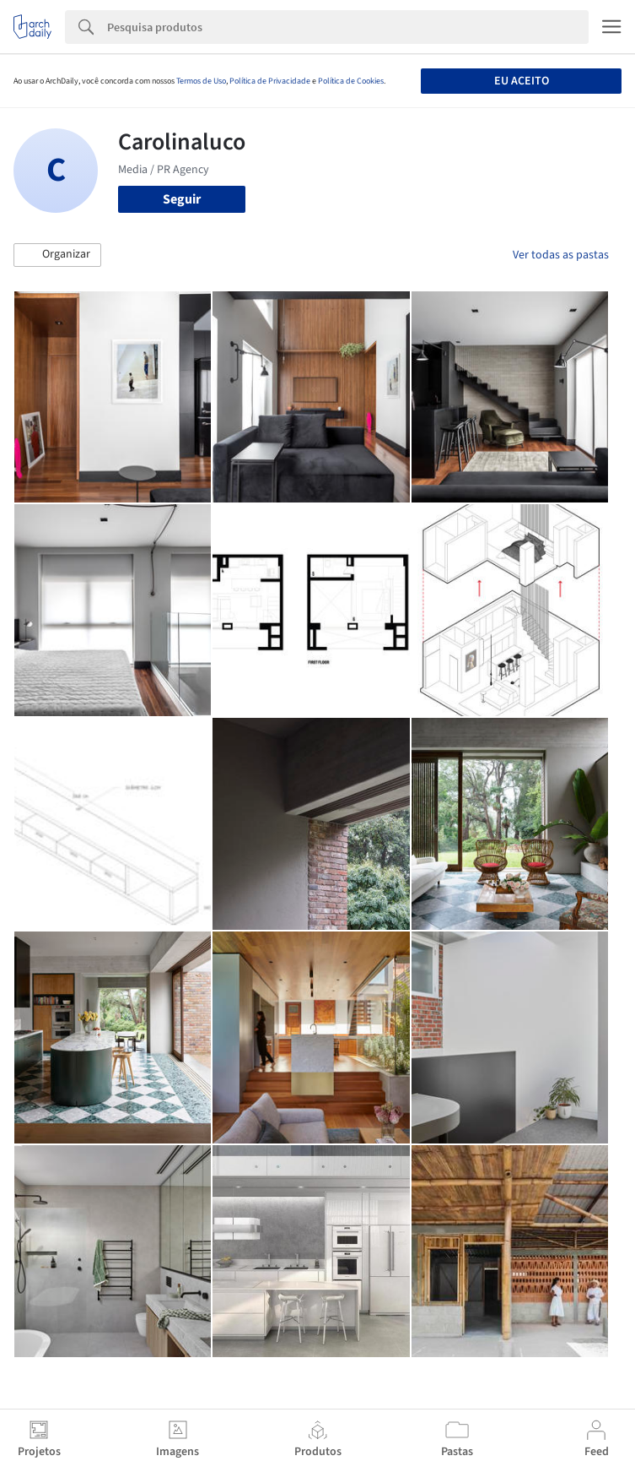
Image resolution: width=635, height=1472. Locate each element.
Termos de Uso (201, 81)
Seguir (182, 199)
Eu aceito (521, 81)
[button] (57, 255)
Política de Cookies (351, 81)
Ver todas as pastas (561, 255)
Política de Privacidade (269, 81)
